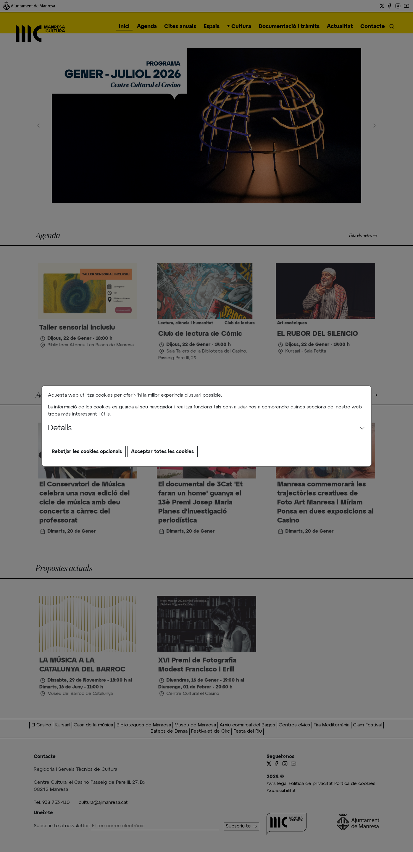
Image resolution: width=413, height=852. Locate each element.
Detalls (60, 428)
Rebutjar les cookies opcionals (87, 451)
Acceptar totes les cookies (162, 451)
